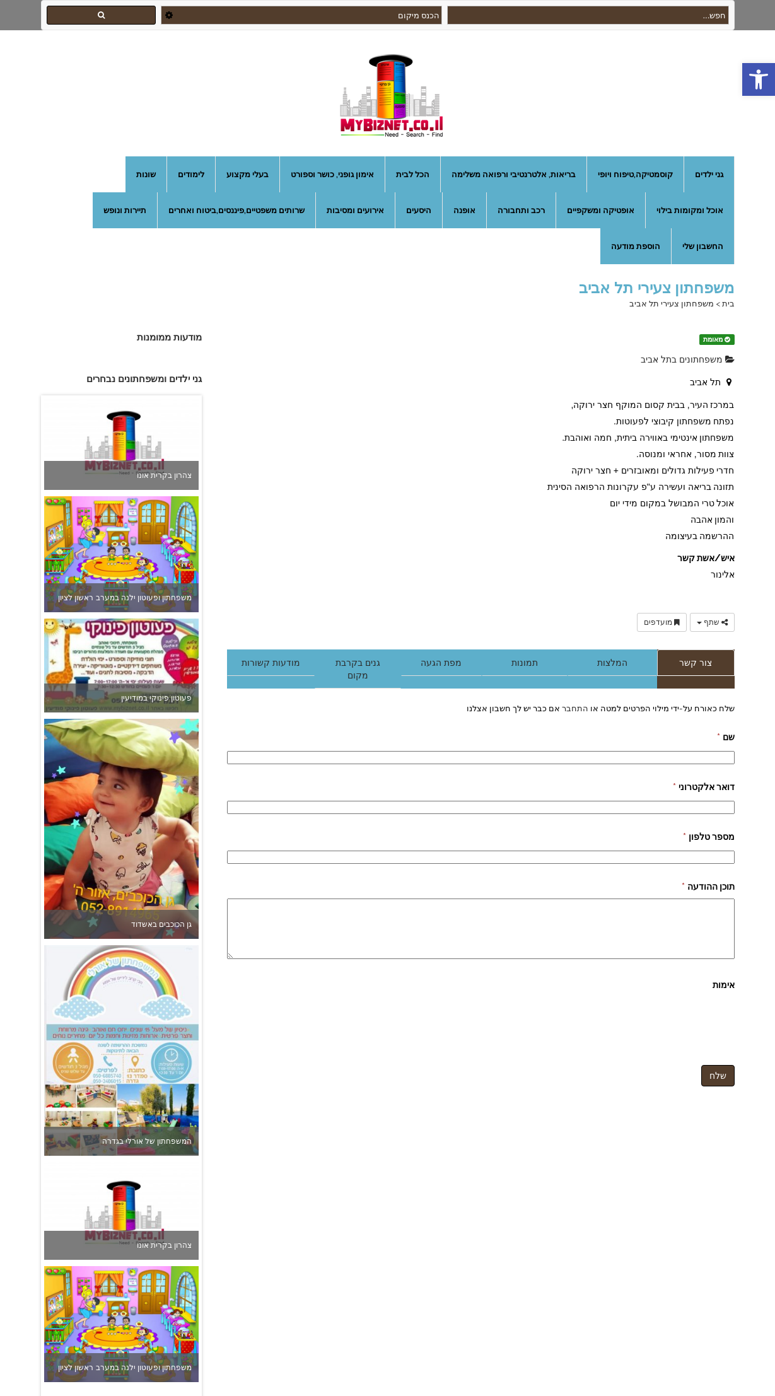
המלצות (612, 663)
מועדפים (662, 622)
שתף (712, 622)
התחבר (574, 708)
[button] (758, 79)
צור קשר (695, 663)
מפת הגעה (441, 663)
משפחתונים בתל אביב (688, 359)
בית (728, 303)
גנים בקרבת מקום (357, 669)
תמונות (524, 663)
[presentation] (639, 1021)
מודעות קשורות (271, 663)
